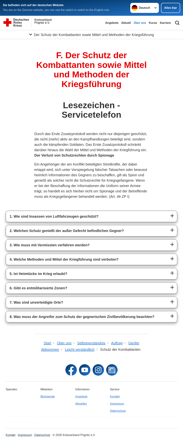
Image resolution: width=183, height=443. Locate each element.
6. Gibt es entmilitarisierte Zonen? (38, 288)
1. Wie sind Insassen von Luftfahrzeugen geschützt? (54, 216)
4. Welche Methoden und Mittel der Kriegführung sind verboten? (64, 259)
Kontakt (115, 396)
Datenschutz (118, 410)
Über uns (140, 22)
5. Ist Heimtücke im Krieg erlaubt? (38, 274)
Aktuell (126, 22)
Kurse (153, 22)
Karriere (165, 22)
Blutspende (47, 396)
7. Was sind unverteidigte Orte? (36, 302)
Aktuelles (81, 403)
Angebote (111, 22)
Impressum (117, 403)
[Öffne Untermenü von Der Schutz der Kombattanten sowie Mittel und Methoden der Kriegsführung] (91, 34)
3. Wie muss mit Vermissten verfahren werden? (50, 245)
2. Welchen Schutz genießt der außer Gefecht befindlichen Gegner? (67, 231)
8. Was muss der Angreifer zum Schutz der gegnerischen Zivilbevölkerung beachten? (82, 317)
